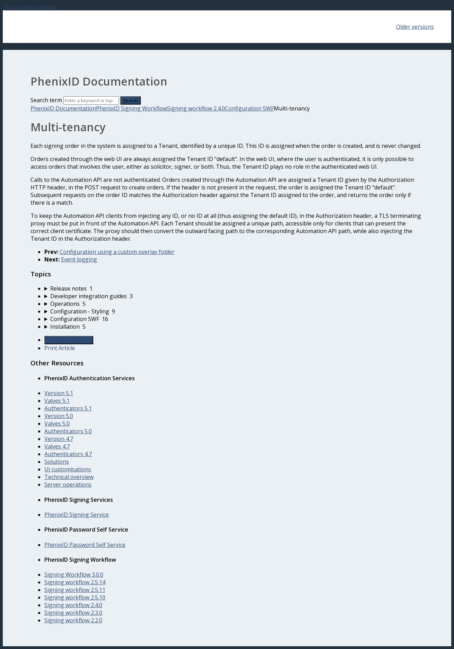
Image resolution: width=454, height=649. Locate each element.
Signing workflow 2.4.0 (196, 108)
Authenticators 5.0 (68, 431)
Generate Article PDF (68, 340)
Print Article (59, 348)
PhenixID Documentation (63, 108)
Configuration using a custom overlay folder (117, 252)
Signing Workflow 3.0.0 (73, 574)
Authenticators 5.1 (68, 408)
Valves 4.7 (57, 446)
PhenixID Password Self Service (84, 545)
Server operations (67, 484)
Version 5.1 (58, 393)
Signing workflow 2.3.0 (73, 612)
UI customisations (67, 469)
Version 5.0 (58, 416)
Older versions (415, 26)
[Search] (91, 100)
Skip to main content (29, 6)
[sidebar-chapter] (234, 288)
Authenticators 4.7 (68, 454)
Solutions (56, 461)
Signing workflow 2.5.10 (74, 597)
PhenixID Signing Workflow (131, 108)
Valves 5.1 (57, 400)
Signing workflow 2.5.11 (74, 590)
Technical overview (69, 477)
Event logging (79, 259)
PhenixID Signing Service (76, 514)
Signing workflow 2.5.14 (74, 582)
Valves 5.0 (57, 423)
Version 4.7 (58, 439)
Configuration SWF (249, 108)
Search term (46, 100)
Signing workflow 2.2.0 (73, 620)
